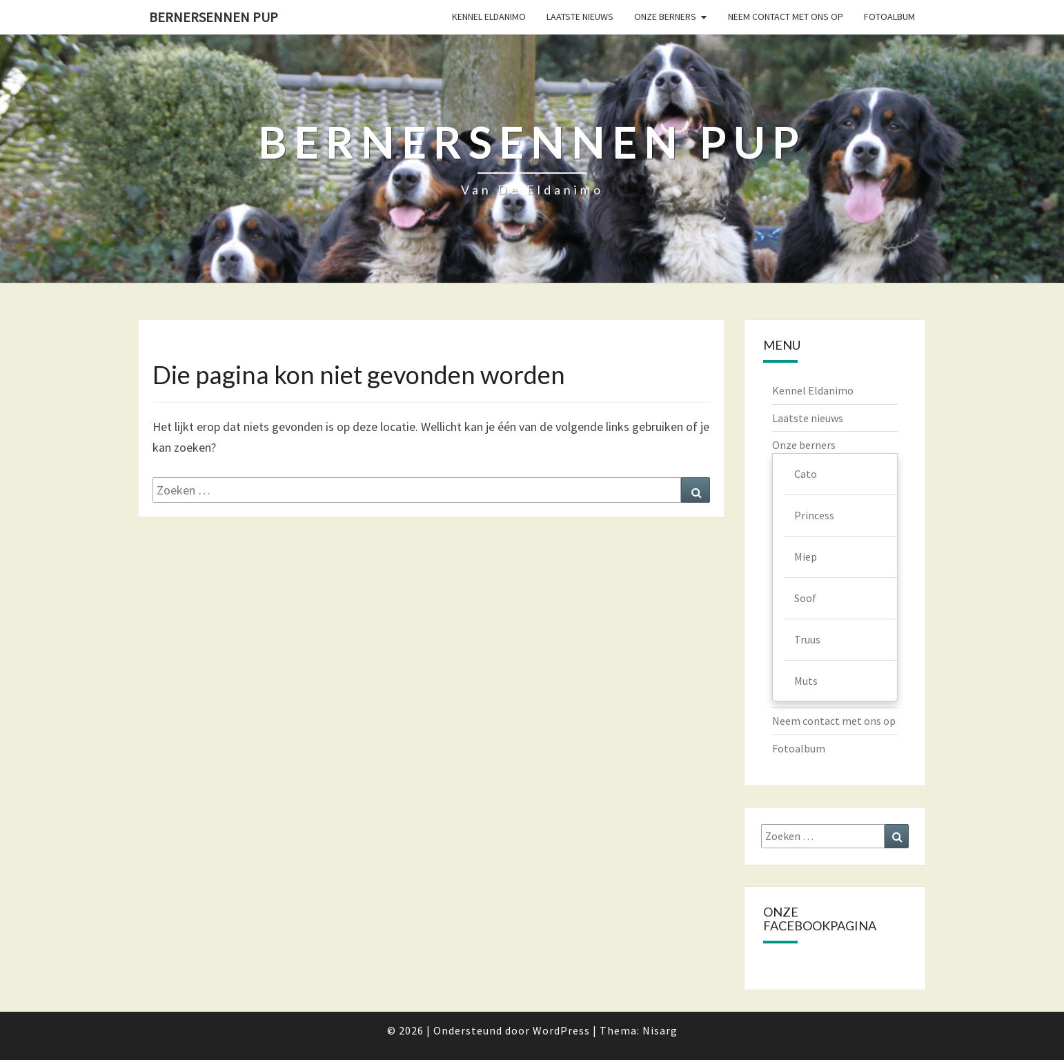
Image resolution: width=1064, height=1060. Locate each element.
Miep (805, 556)
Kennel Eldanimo (489, 16)
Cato (805, 474)
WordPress (561, 1030)
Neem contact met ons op (785, 16)
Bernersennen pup (213, 17)
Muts (806, 681)
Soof (805, 598)
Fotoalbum (889, 16)
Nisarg (660, 1030)
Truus (807, 639)
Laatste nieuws (579, 16)
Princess (814, 515)
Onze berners (665, 16)
